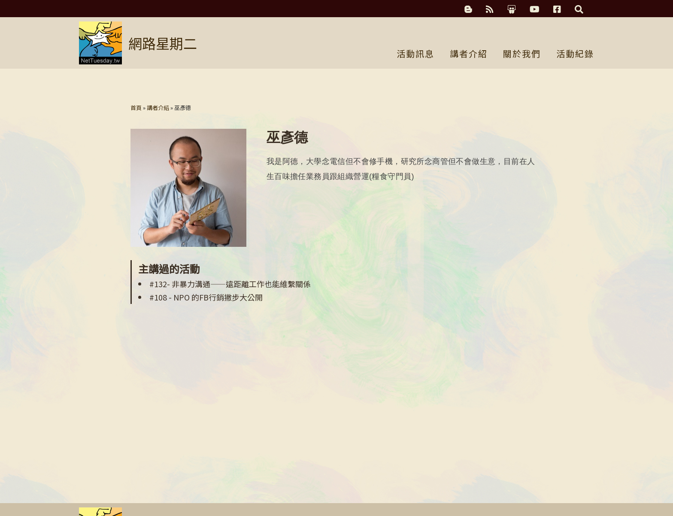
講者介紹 (469, 54)
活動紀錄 (575, 54)
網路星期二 (162, 43)
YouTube (535, 9)
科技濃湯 (468, 9)
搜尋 (579, 9)
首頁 (136, 107)
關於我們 (522, 54)
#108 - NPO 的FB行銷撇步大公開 (206, 297)
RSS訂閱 (490, 9)
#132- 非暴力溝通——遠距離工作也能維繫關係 (230, 283)
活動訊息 (415, 54)
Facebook (557, 9)
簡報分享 (511, 9)
